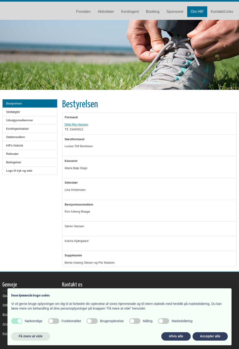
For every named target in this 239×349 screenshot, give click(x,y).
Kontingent (130, 12)
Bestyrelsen (14, 103)
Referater (12, 154)
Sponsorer (175, 12)
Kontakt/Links (222, 12)
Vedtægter (13, 112)
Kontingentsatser (17, 128)
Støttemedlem (15, 137)
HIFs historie (14, 145)
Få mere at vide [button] (30, 336)
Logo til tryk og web (19, 170)
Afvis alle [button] (176, 336)
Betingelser (13, 162)
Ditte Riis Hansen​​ (76, 124)
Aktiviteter (106, 12)
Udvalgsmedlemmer (19, 120)
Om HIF (197, 12)
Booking (152, 12)
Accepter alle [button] (210, 336)
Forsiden (83, 12)
